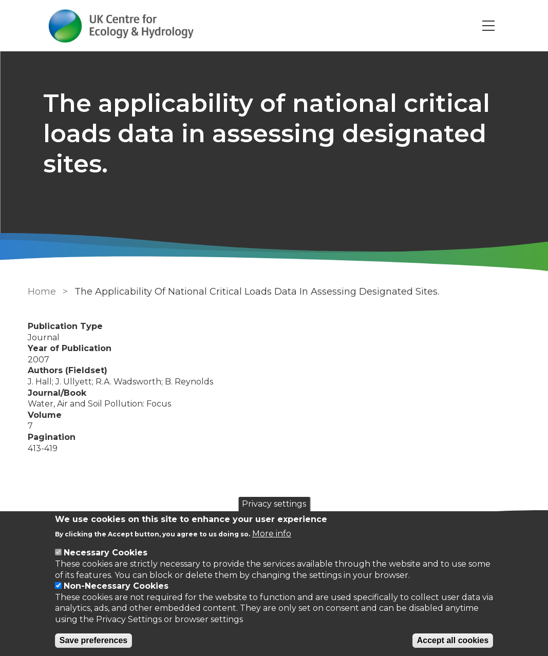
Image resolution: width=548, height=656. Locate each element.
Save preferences (94, 640)
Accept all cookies (453, 640)
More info (271, 533)
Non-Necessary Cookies (116, 586)
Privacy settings (274, 504)
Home (42, 291)
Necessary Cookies (105, 552)
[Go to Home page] (121, 26)
